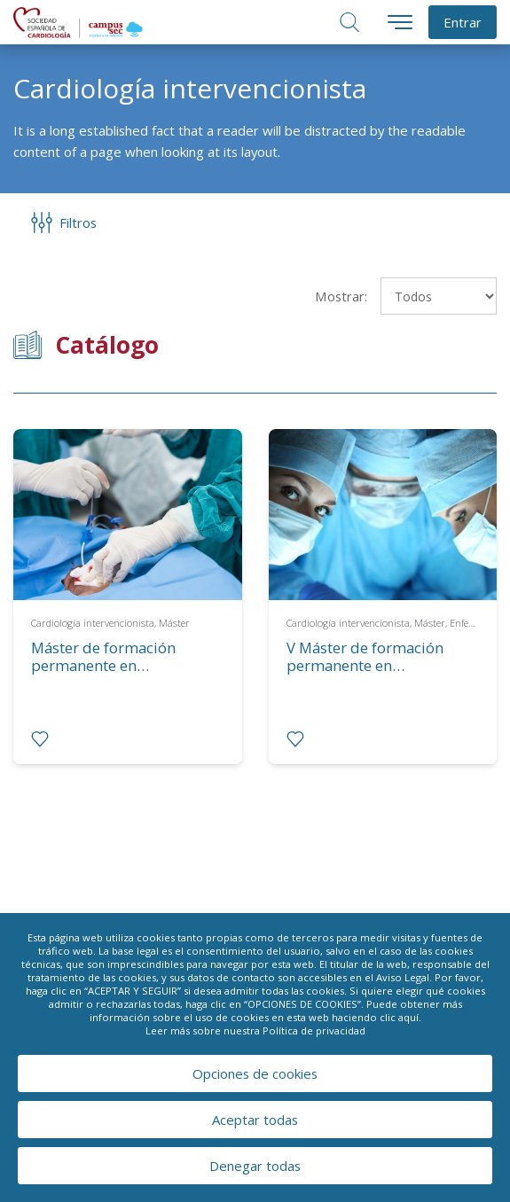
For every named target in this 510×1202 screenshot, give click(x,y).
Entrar (462, 22)
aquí (408, 1017)
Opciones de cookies (255, 1073)
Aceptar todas (255, 1119)
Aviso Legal (402, 977)
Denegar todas (255, 1166)
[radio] (40, 739)
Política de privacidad (314, 1030)
